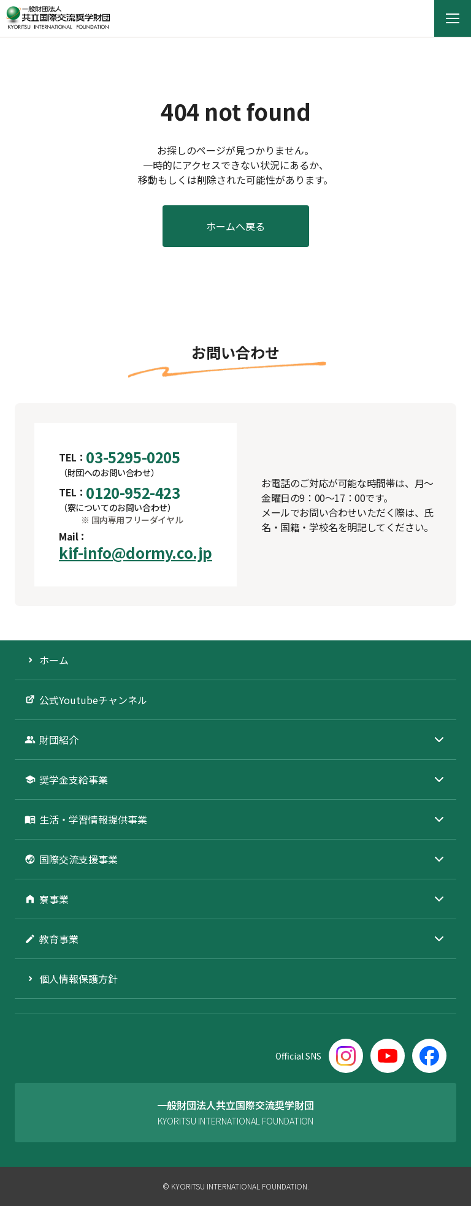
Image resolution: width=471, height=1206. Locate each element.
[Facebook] (429, 1056)
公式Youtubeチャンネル (93, 699)
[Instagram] (346, 1056)
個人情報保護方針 (78, 978)
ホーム (54, 660)
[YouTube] (387, 1056)
